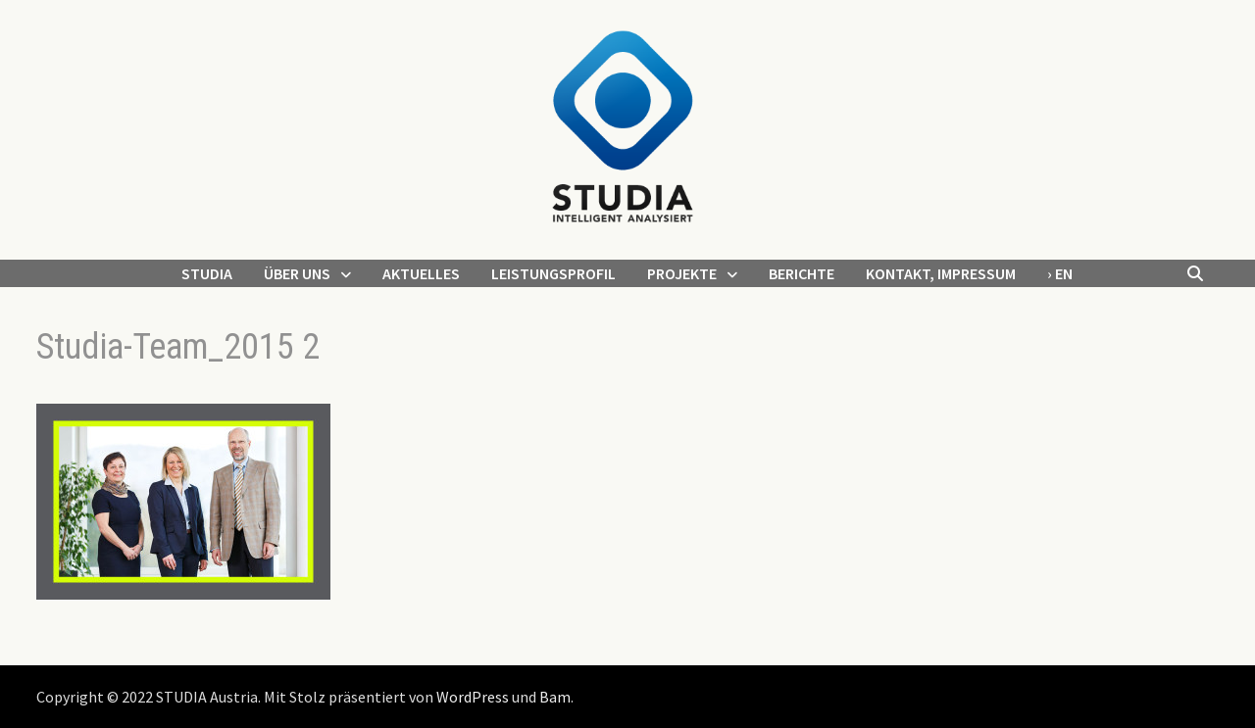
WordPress (472, 696)
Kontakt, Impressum (941, 273)
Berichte (801, 273)
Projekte (682, 273)
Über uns (297, 273)
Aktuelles (421, 273)
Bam (555, 696)
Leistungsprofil (553, 273)
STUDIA (206, 273)
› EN (1060, 273)
